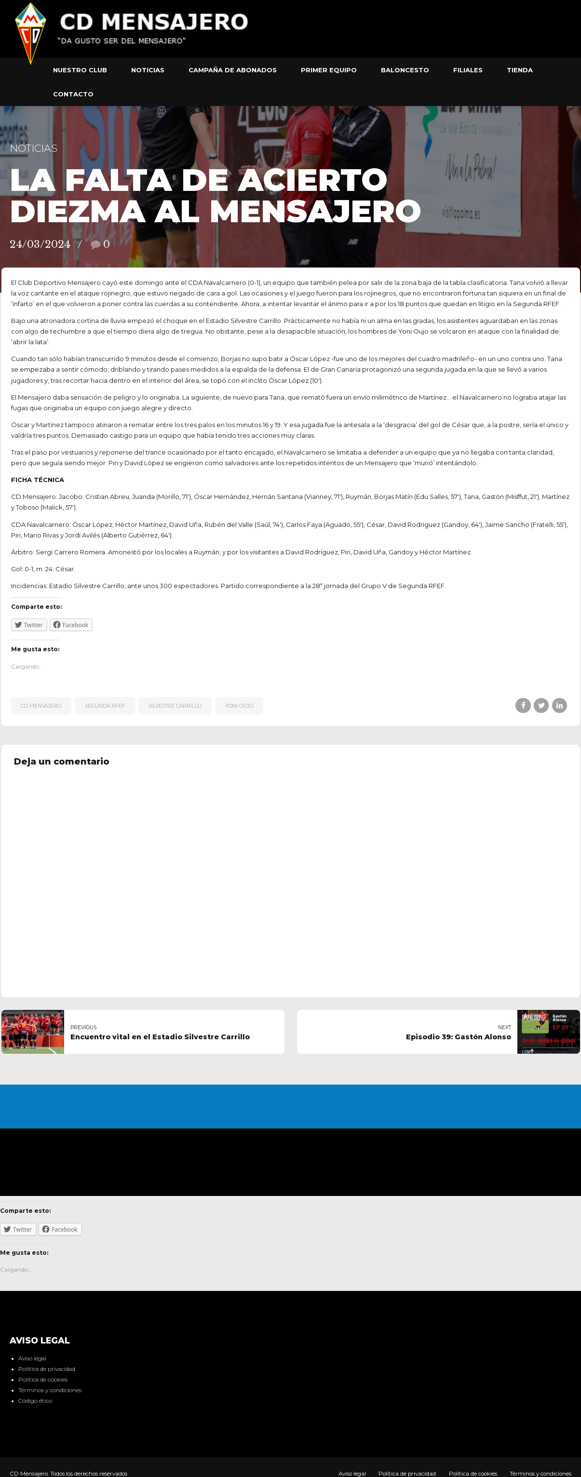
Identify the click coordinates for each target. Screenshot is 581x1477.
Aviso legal (32, 1358)
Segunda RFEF (105, 706)
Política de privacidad (46, 1369)
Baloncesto (405, 70)
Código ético (35, 1400)
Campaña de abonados (233, 70)
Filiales (468, 70)
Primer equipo (329, 70)
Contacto (73, 94)
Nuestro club (80, 70)
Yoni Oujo (239, 706)
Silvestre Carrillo (175, 706)
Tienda (520, 70)
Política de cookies (43, 1379)
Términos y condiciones (49, 1390)
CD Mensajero (41, 706)
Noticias (147, 70)
